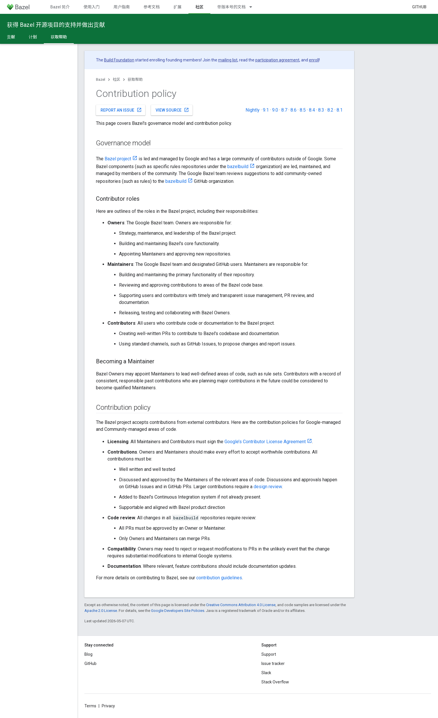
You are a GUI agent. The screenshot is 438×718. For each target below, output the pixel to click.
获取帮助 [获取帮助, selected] (59, 37)
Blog (88, 654)
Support (268, 654)
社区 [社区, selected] (199, 7)
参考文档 (152, 7)
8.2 (330, 110)
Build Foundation (119, 60)
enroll (314, 60)
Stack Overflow (275, 682)
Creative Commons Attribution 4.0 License (240, 605)
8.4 (312, 110)
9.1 (266, 110)
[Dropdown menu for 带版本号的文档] (253, 7)
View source (172, 109)
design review (268, 486)
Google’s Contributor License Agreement (265, 441)
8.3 (321, 110)
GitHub (419, 7)
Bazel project (118, 158)
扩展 (177, 7)
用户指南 (122, 7)
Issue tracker (273, 663)
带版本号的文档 (231, 7)
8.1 (340, 110)
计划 (33, 37)
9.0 (275, 110)
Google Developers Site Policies (177, 610)
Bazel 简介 (60, 7)
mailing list (227, 60)
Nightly (253, 110)
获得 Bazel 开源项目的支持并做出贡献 (56, 24)
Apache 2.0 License (100, 610)
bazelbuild (237, 166)
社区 (116, 79)
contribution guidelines (219, 577)
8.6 (293, 110)
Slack (266, 672)
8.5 (303, 110)
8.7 (284, 110)
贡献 (11, 37)
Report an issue (121, 109)
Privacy (108, 706)
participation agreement (277, 60)
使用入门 (92, 7)
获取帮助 (135, 79)
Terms (90, 706)
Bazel (100, 79)
